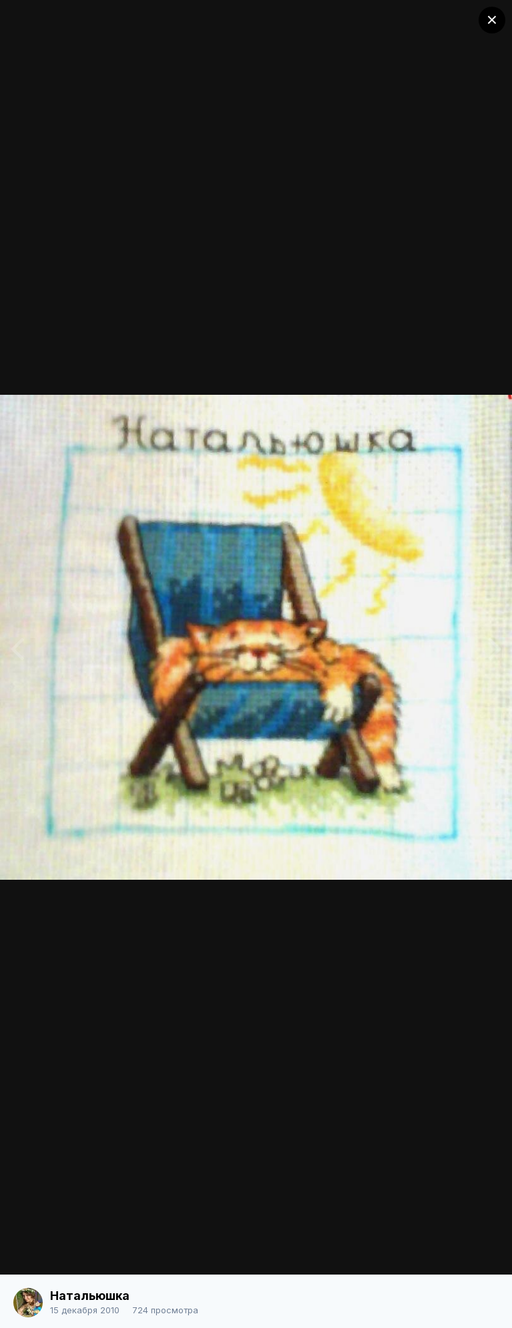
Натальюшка (90, 1296)
